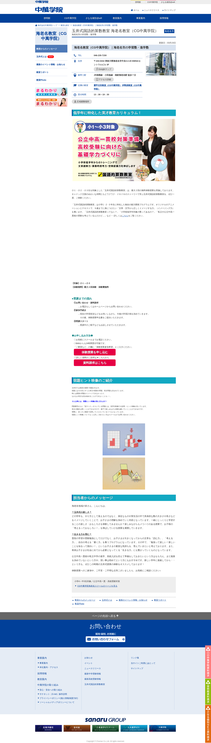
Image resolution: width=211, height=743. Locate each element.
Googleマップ (103, 69)
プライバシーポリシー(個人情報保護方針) (59, 698)
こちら (125, 216)
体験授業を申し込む (95, 352)
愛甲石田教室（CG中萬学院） (107, 85)
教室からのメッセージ (85, 600)
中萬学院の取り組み (47, 685)
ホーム (136, 10)
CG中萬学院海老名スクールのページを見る (97, 586)
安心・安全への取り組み (51, 690)
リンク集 (135, 658)
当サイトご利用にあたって (143, 663)
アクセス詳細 (103, 79)
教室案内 (117, 18)
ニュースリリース (151, 10)
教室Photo (79, 603)
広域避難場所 (81, 101)
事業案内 (140, 18)
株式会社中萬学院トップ (47, 25)
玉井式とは (107, 600)
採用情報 (164, 18)
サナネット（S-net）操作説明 (53, 694)
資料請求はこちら (95, 362)
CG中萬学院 (70, 18)
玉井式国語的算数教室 (94, 684)
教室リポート (160, 600)
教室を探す (65, 25)
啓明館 (47, 18)
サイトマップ (170, 10)
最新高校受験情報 (92, 679)
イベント (88, 663)
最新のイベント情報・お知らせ (133, 600)
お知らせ (88, 658)
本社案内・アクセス (49, 667)
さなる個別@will (94, 18)
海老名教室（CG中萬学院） (51, 36)
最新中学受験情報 (92, 674)
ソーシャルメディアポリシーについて (57, 702)
